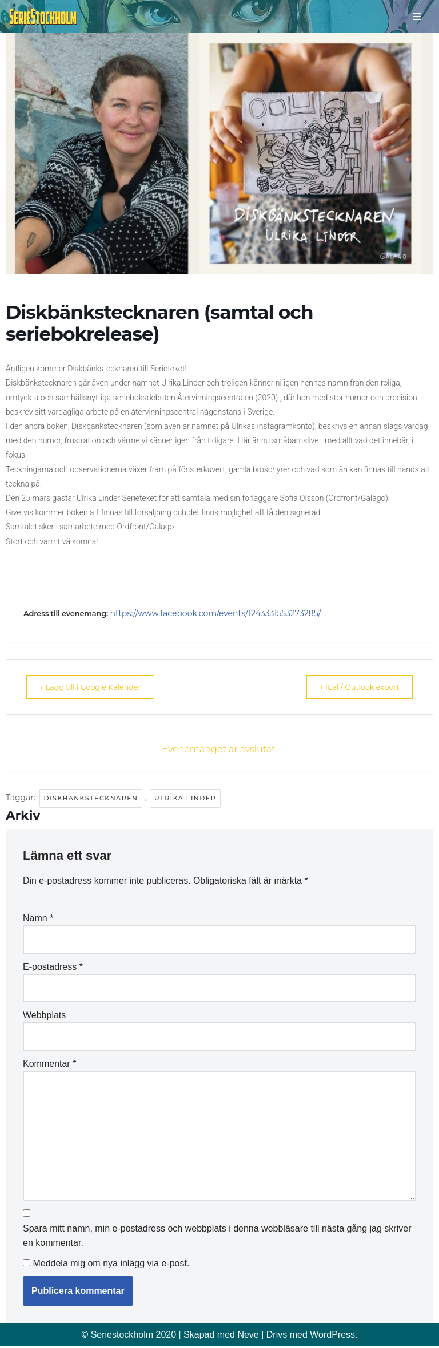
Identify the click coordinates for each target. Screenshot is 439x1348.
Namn (38, 918)
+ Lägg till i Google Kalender (98, 686)
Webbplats (44, 1015)
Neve (247, 1336)
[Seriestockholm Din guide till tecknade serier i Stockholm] (43, 16)
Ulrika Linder (185, 798)
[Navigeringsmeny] (417, 16)
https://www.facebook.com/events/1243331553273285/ (215, 613)
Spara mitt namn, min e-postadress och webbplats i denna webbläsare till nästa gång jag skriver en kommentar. (217, 1237)
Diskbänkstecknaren (91, 798)
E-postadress (53, 966)
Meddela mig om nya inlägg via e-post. (111, 1264)
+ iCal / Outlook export (351, 686)
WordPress (332, 1336)
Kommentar (49, 1064)
